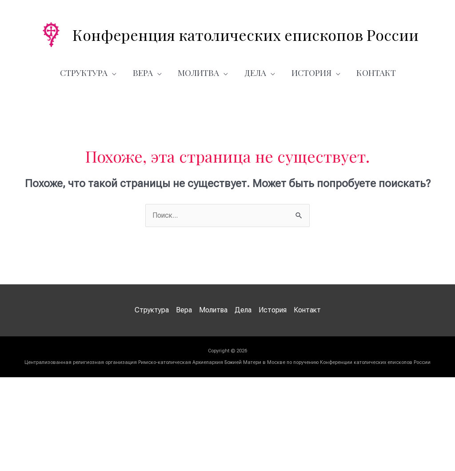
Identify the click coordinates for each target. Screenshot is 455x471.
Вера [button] (147, 72)
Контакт (372, 72)
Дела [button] (255, 72)
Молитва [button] (200, 72)
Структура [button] (90, 72)
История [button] (309, 72)
